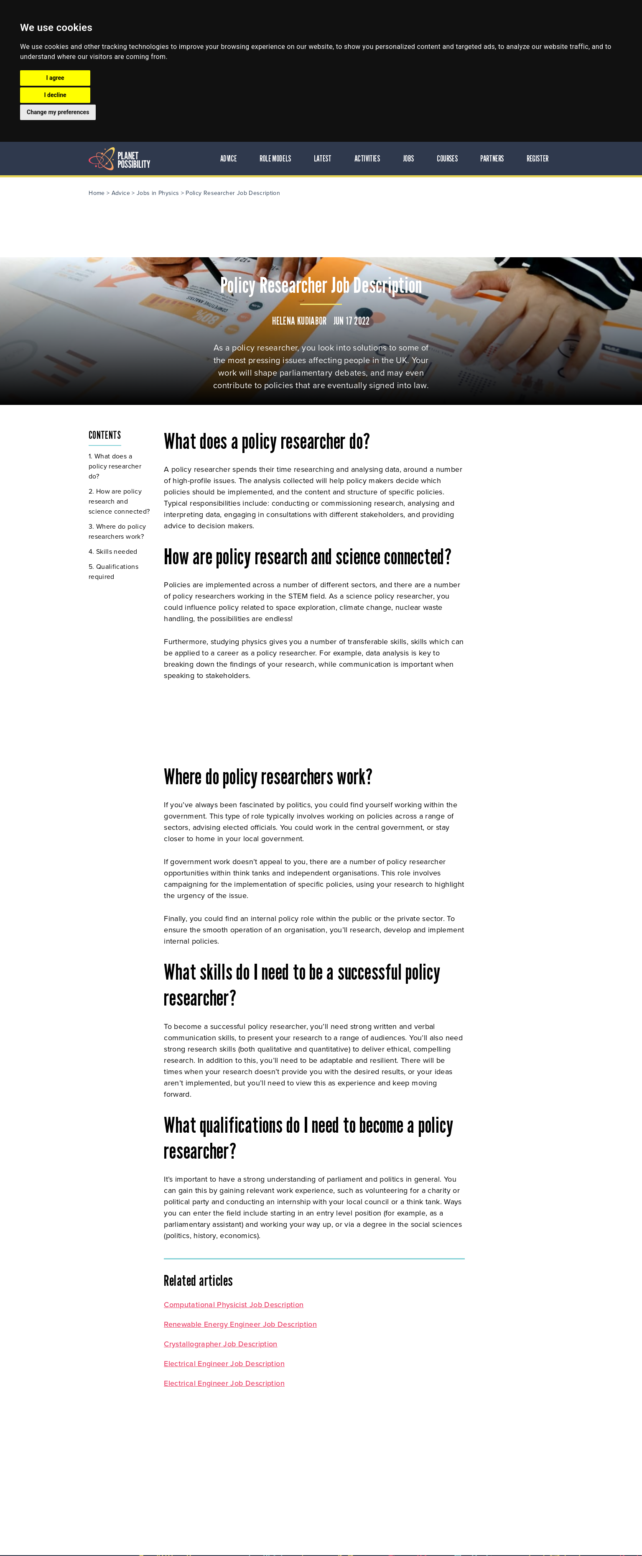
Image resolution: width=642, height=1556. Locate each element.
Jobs (410, 159)
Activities (369, 159)
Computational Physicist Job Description (236, 1304)
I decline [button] (55, 95)
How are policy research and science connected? (121, 501)
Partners (494, 159)
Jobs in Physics (160, 193)
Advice (231, 159)
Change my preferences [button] (58, 112)
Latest (325, 159)
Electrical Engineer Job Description (226, 1363)
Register (540, 159)
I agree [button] (55, 77)
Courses (449, 159)
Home (99, 193)
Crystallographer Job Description (223, 1343)
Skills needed (119, 551)
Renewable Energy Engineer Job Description (242, 1324)
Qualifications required (116, 571)
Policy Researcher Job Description (235, 193)
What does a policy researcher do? (117, 466)
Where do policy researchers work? (120, 531)
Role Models (278, 159)
